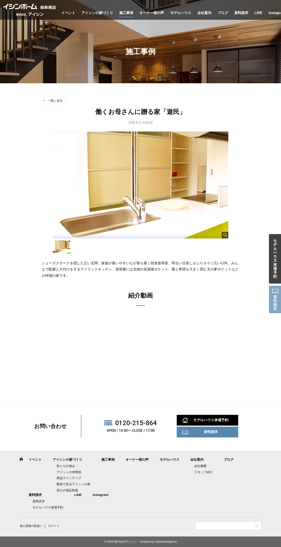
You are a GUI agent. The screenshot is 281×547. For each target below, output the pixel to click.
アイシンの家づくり (97, 13)
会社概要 (200, 466)
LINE (258, 13)
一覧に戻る (55, 100)
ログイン (53, 525)
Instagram (100, 495)
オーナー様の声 (151, 13)
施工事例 (126, 13)
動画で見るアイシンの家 (73, 484)
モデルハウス (180, 13)
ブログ (223, 13)
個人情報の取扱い (31, 525)
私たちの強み (66, 466)
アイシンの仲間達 (69, 472)
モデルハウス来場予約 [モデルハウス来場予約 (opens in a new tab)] (47, 507)
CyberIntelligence (166, 541)
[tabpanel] (140, 184)
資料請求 (241, 13)
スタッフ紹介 (203, 472)
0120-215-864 (136, 423)
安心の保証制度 (67, 490)
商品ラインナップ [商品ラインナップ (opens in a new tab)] (69, 478)
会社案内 (204, 13)
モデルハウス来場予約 (210, 420)
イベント (68, 13)
